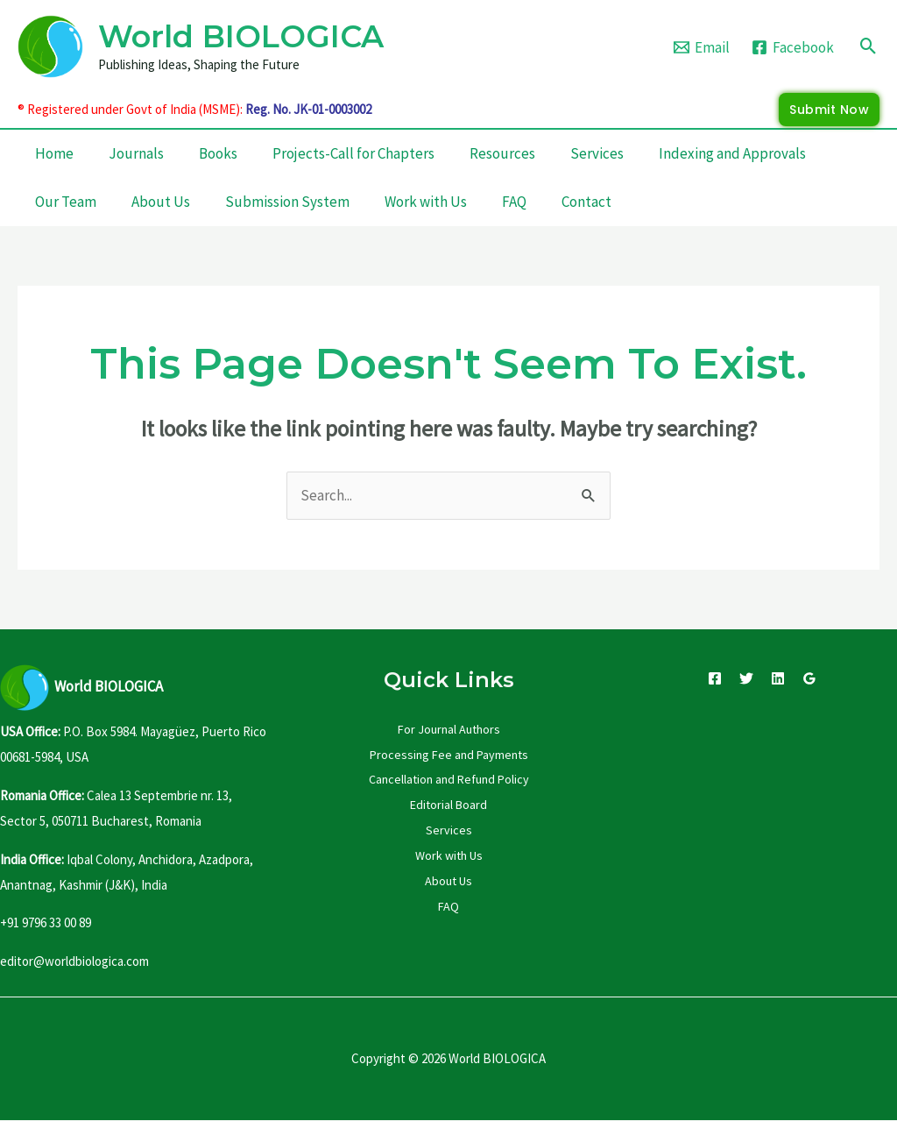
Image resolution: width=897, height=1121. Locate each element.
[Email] (701, 47)
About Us (160, 201)
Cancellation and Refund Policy (449, 779)
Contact (586, 201)
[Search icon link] (868, 46)
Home (54, 153)
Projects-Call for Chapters (353, 153)
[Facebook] (792, 47)
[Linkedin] (778, 678)
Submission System (287, 201)
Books (218, 153)
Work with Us (426, 201)
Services (597, 153)
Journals (136, 153)
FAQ (514, 201)
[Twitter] (746, 678)
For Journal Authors (449, 729)
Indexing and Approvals (732, 153)
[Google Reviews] (809, 678)
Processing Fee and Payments (449, 755)
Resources (502, 153)
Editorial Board (448, 804)
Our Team (65, 201)
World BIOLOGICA (241, 36)
